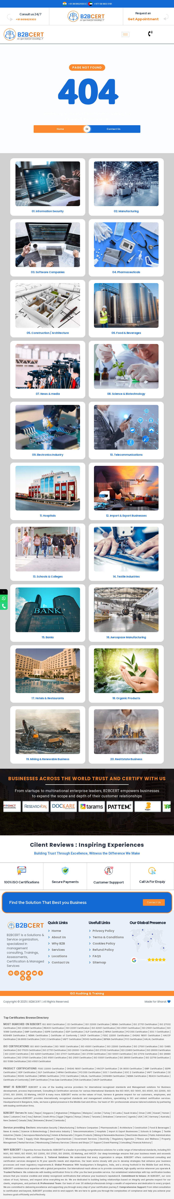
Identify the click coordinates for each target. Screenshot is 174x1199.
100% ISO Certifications (21, 882)
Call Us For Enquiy (152, 882)
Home (60, 128)
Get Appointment (143, 19)
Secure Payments (65, 882)
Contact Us (113, 128)
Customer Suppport (108, 882)
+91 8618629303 (26, 19)
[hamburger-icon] (125, 34)
